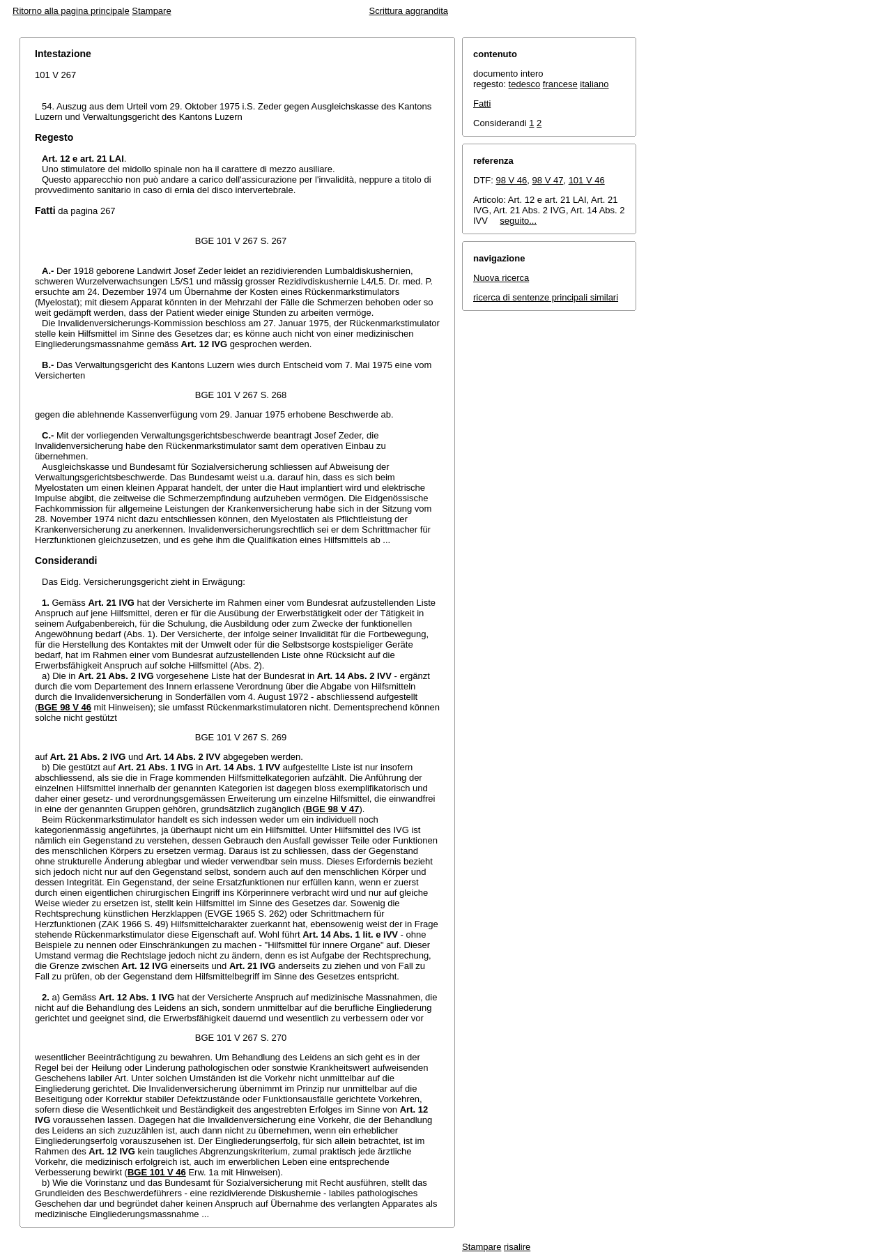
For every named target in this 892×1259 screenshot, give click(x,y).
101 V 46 (587, 180)
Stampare (151, 11)
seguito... (518, 220)
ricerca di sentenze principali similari (545, 297)
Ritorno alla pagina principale (71, 11)
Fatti (482, 103)
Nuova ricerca (501, 278)
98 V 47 (548, 180)
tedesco (525, 84)
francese (560, 84)
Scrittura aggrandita (408, 11)
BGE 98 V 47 (333, 809)
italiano (594, 84)
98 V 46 (512, 180)
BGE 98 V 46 (64, 707)
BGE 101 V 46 (157, 1172)
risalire (517, 1247)
